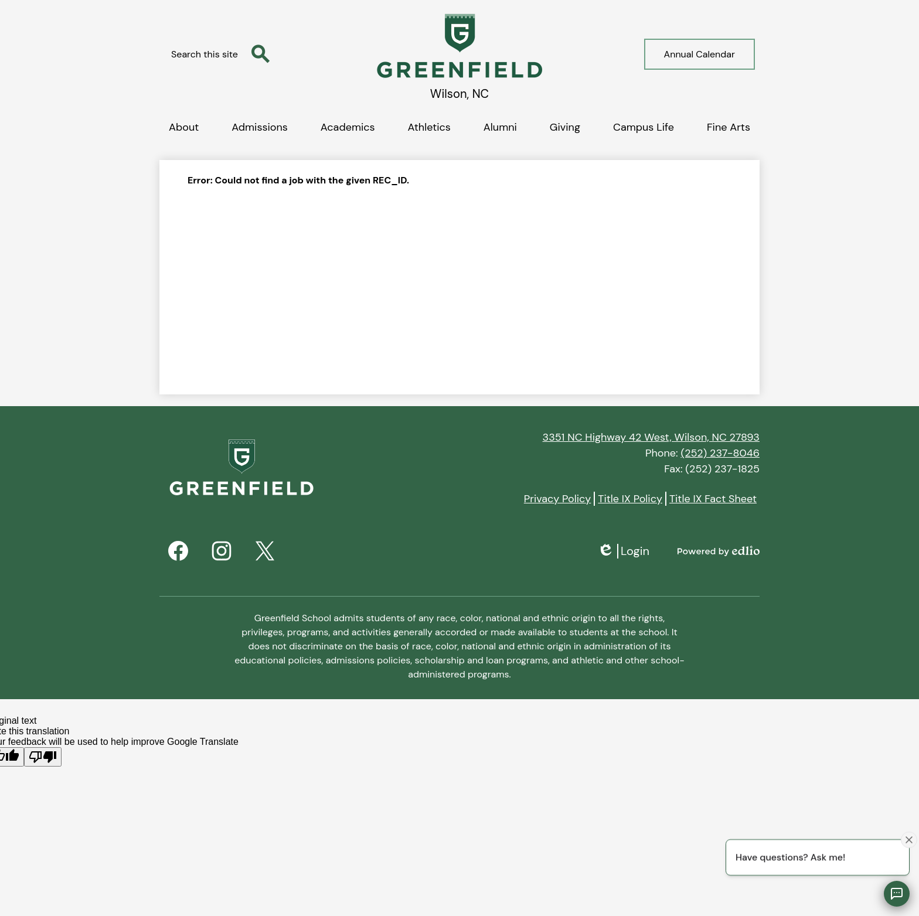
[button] (183, 124)
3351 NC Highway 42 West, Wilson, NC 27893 (651, 437)
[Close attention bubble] (909, 839)
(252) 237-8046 (720, 453)
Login (623, 551)
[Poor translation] (43, 757)
